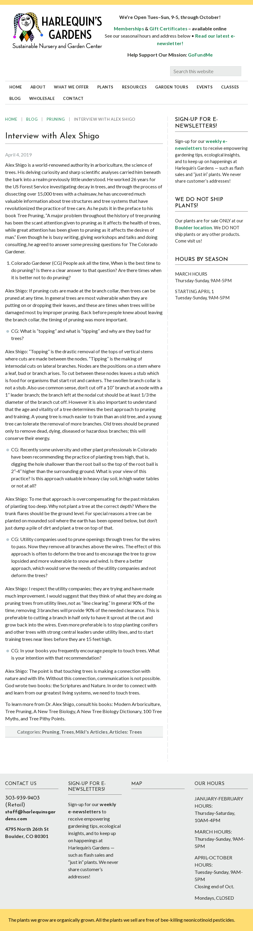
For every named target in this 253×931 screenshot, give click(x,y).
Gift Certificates (168, 28)
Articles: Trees (125, 732)
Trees (67, 732)
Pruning (50, 732)
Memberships (129, 28)
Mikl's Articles (92, 732)
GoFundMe (200, 54)
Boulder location (193, 227)
